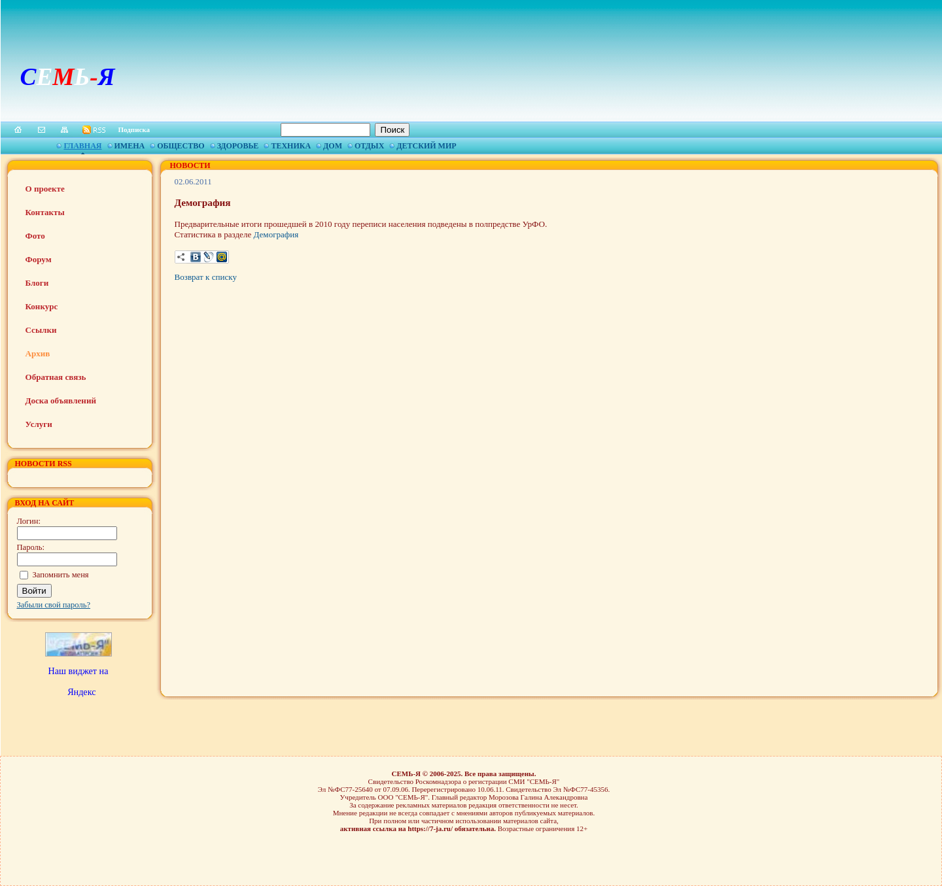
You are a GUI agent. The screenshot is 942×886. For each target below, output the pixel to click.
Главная (82, 145)
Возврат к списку (206, 277)
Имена (129, 145)
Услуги (39, 424)
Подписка (134, 129)
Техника (291, 145)
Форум (39, 259)
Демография (276, 234)
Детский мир (426, 145)
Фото (35, 236)
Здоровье (238, 145)
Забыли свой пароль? (54, 604)
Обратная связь (56, 377)
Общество (180, 145)
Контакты (45, 212)
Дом (332, 145)
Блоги (37, 283)
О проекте (45, 189)
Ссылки (41, 330)
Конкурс (42, 306)
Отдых (369, 145)
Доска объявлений (61, 400)
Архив (38, 353)
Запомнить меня (61, 574)
